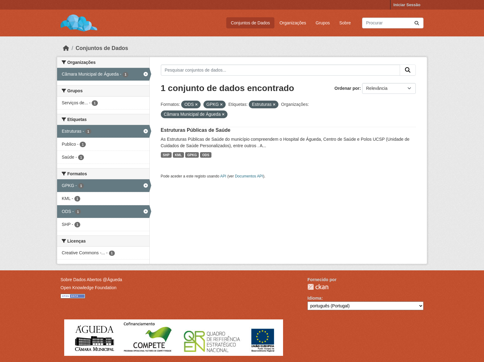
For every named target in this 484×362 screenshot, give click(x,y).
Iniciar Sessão (407, 4)
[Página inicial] (66, 48)
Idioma (314, 298)
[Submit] (417, 23)
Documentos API (249, 176)
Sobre (345, 22)
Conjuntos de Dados (250, 22)
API (223, 176)
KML (178, 155)
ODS (205, 155)
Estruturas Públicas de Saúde (196, 130)
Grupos (323, 22)
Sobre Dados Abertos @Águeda (91, 279)
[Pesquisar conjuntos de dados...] (393, 23)
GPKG (192, 155)
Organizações (292, 22)
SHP (166, 155)
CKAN (317, 287)
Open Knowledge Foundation (88, 287)
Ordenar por (347, 88)
